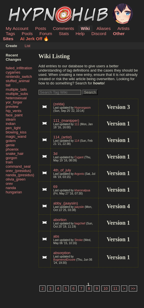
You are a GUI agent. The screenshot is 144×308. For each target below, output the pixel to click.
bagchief (80, 223)
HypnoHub (21, 6)
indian (10, 123)
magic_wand (16, 136)
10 (105, 288)
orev (9, 183)
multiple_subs (17, 94)
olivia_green (15, 179)
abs (56, 236)
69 (55, 187)
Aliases (104, 28)
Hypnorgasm (83, 107)
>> (133, 288)
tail (8, 85)
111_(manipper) (66, 120)
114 (77, 140)
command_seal (18, 166)
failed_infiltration (19, 68)
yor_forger (14, 102)
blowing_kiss (16, 132)
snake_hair (15, 153)
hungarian (14, 192)
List (27, 46)
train (9, 162)
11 (115, 288)
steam (11, 119)
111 (77, 124)
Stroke (79, 240)
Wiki (85, 28)
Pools (27, 33)
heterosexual (16, 98)
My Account (17, 28)
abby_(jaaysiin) (65, 203)
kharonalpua (82, 190)
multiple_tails (16, 89)
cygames (13, 72)
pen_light (13, 128)
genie (10, 145)
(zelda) (59, 104)
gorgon (11, 158)
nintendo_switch (19, 76)
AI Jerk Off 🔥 (34, 38)
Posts (40, 28)
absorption (62, 253)
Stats (64, 33)
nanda (11, 188)
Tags (10, 33)
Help (80, 33)
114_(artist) (62, 137)
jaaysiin (79, 206)
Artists (123, 28)
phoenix (12, 149)
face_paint (14, 115)
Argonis (79, 173)
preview (12, 106)
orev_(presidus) (18, 171)
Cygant (79, 157)
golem (11, 141)
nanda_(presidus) (20, 175)
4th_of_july (62, 170)
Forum (45, 33)
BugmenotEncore (64, 259)
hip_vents (13, 111)
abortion (60, 220)
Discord (98, 33)
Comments (63, 28)
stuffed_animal (17, 81)
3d (55, 153)
